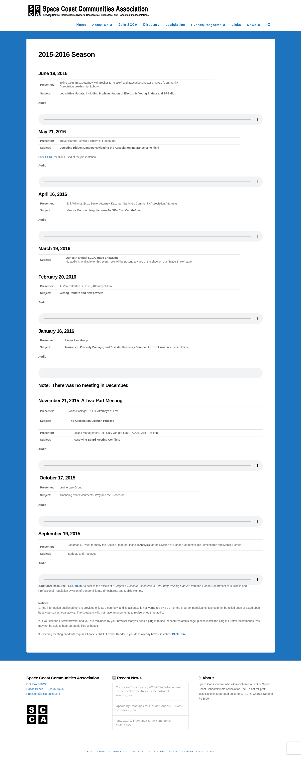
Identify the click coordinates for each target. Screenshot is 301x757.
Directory (137, 752)
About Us (103, 752)
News (210, 752)
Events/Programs (180, 752)
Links (200, 752)
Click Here (179, 634)
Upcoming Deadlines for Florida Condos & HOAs (149, 706)
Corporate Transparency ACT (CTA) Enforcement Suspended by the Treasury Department (148, 689)
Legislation (156, 752)
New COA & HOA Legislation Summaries (143, 720)
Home (90, 752)
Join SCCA (120, 752)
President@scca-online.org (43, 693)
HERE (49, 157)
